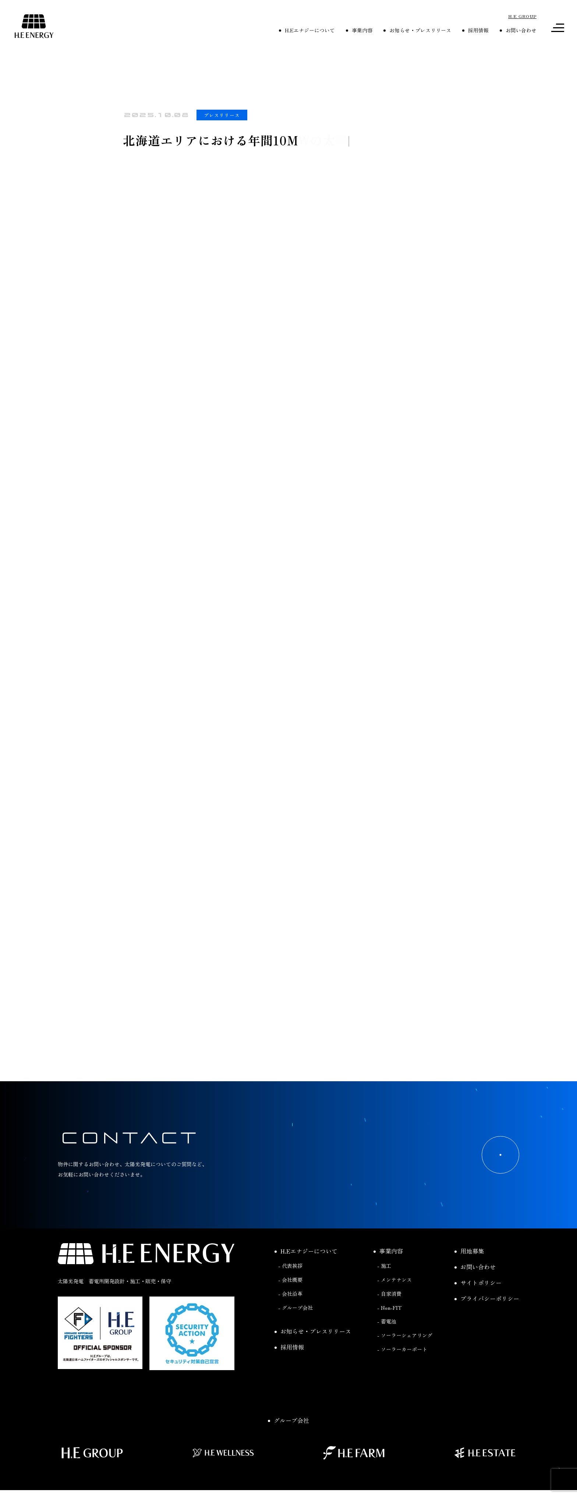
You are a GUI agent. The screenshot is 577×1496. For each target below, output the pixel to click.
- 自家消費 (389, 1293)
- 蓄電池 (386, 1321)
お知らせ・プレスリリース (417, 30)
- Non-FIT (389, 1307)
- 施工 (384, 1265)
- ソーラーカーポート (402, 1349)
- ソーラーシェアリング (404, 1335)
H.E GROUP (522, 16)
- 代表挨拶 (290, 1265)
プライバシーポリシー (486, 1298)
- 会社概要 (290, 1279)
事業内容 (359, 30)
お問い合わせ (518, 30)
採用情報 (475, 30)
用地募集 (469, 1250)
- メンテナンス (394, 1279)
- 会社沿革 (290, 1293)
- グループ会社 (295, 1307)
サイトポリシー (478, 1282)
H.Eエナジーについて (307, 30)
